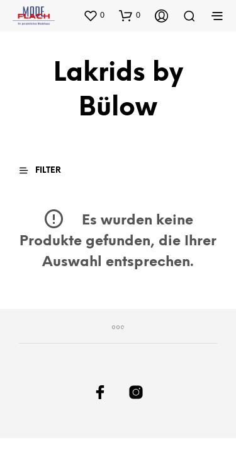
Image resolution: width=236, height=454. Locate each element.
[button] (93, 15)
